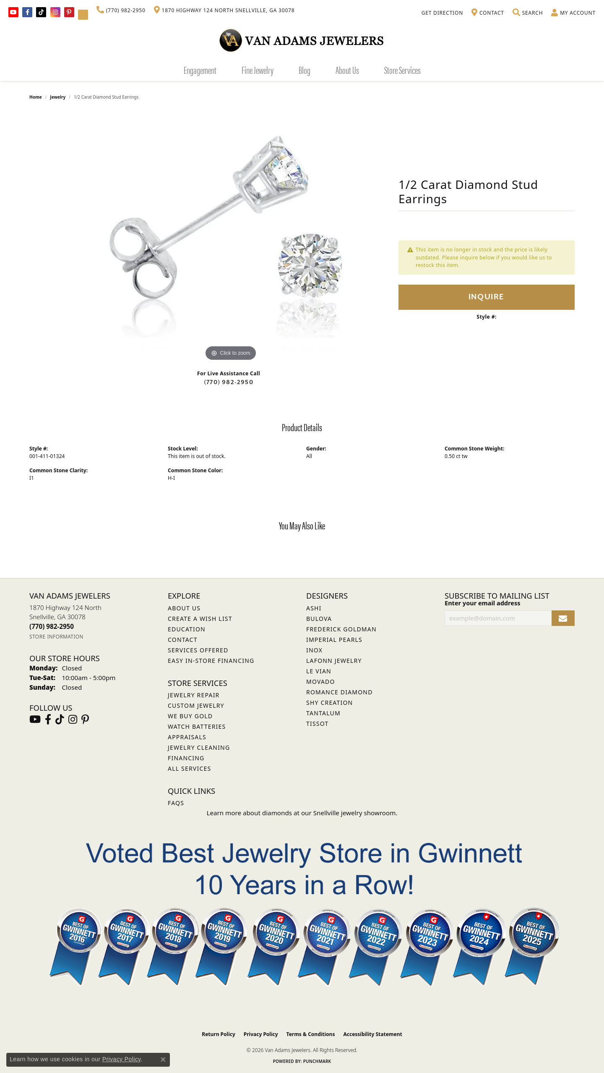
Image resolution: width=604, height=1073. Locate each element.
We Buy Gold (190, 716)
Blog (304, 70)
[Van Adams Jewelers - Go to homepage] (302, 40)
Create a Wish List (200, 619)
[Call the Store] (51, 626)
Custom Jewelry (196, 705)
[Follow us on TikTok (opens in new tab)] (41, 12)
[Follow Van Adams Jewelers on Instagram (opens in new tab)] (55, 12)
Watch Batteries (197, 726)
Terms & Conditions (310, 1034)
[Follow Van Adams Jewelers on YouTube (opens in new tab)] (83, 15)
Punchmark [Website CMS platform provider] (317, 1061)
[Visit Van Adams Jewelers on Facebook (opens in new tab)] (27, 12)
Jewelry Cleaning (199, 747)
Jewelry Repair (193, 695)
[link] (121, 10)
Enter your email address (482, 603)
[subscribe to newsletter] (563, 618)
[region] (231, 237)
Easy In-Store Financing (211, 661)
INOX (314, 650)
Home (35, 97)
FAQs (176, 803)
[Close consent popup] (163, 1059)
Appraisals (187, 737)
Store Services (402, 70)
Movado (320, 682)
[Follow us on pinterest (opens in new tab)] (69, 12)
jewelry (57, 97)
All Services (189, 768)
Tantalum (323, 713)
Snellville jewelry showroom (354, 813)
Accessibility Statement (372, 1034)
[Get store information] (56, 636)
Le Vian (318, 671)
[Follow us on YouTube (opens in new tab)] (13, 12)
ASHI (314, 608)
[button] (528, 13)
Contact (183, 640)
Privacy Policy (261, 1034)
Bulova (319, 619)
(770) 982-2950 (228, 382)
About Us (347, 70)
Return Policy (218, 1034)
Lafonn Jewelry (334, 661)
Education (187, 629)
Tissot (317, 724)
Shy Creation (329, 703)
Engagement (200, 70)
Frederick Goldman (341, 629)
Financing (186, 758)
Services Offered (198, 650)
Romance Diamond (339, 692)
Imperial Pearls (334, 640)
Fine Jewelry (257, 70)
